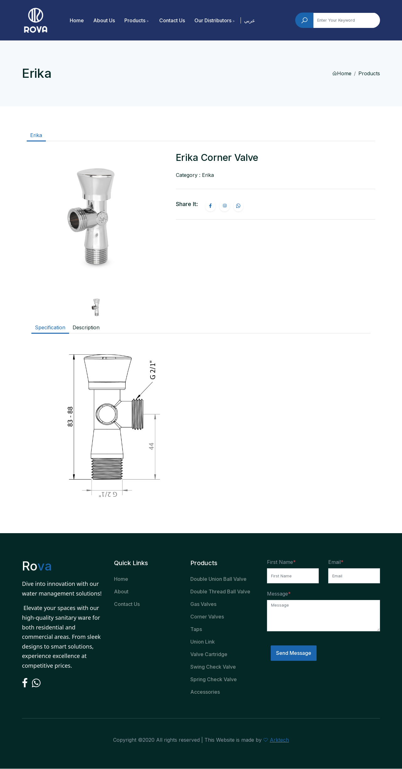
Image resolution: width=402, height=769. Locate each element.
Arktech (279, 740)
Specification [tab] (50, 328)
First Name (280, 562)
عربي (250, 20)
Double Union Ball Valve (218, 579)
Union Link (202, 642)
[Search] (346, 20)
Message (277, 594)
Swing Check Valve (213, 667)
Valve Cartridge (208, 654)
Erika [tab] (36, 135)
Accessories (205, 692)
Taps (196, 629)
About (121, 592)
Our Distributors (213, 20)
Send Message (293, 653)
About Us (104, 20)
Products (135, 20)
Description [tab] (86, 328)
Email (334, 562)
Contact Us (172, 20)
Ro (37, 566)
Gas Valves (203, 604)
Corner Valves (207, 617)
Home (77, 20)
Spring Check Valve (213, 679)
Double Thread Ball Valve (220, 592)
